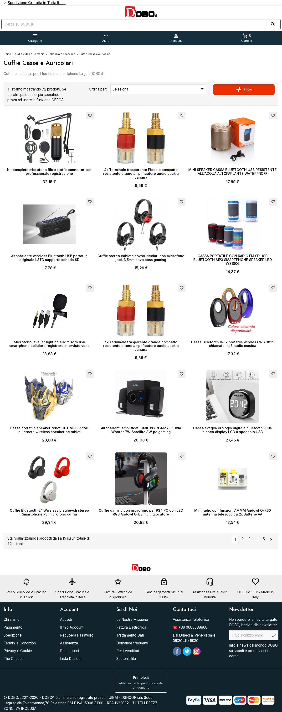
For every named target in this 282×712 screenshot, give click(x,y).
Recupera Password (76, 635)
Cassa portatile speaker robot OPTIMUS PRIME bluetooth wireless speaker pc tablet (49, 430)
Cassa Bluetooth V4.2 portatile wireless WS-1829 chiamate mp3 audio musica (232, 344)
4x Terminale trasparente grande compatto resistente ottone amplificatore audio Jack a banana (141, 346)
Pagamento (13, 627)
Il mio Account (71, 627)
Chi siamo (12, 619)
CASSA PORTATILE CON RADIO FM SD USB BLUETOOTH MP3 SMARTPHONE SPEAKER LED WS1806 (232, 260)
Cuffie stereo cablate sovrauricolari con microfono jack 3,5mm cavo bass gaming (140, 258)
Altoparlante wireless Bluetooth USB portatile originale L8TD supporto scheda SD (49, 258)
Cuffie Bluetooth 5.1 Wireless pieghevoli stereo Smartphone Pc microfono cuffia (49, 512)
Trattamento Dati (130, 635)
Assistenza (69, 643)
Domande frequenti (132, 643)
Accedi (66, 619)
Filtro (244, 89)
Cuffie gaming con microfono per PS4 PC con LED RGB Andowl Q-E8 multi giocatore (141, 512)
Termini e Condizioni (20, 643)
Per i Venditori (127, 650)
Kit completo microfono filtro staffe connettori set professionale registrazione (49, 171)
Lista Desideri (71, 658)
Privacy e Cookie (18, 650)
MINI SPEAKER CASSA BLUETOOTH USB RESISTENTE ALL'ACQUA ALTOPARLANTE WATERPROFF (232, 171)
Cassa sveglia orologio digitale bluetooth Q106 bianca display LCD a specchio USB (232, 430)
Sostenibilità (126, 658)
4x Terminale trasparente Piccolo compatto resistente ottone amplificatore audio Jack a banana (141, 173)
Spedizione (13, 635)
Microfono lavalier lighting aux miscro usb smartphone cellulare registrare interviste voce (49, 344)
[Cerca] (141, 24)
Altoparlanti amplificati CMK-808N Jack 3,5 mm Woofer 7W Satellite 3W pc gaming (141, 430)
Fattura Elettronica (131, 627)
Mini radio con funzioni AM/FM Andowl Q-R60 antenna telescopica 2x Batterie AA (232, 512)
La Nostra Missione (132, 619)
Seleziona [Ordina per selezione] (159, 89)
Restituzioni (69, 650)
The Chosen (14, 658)
